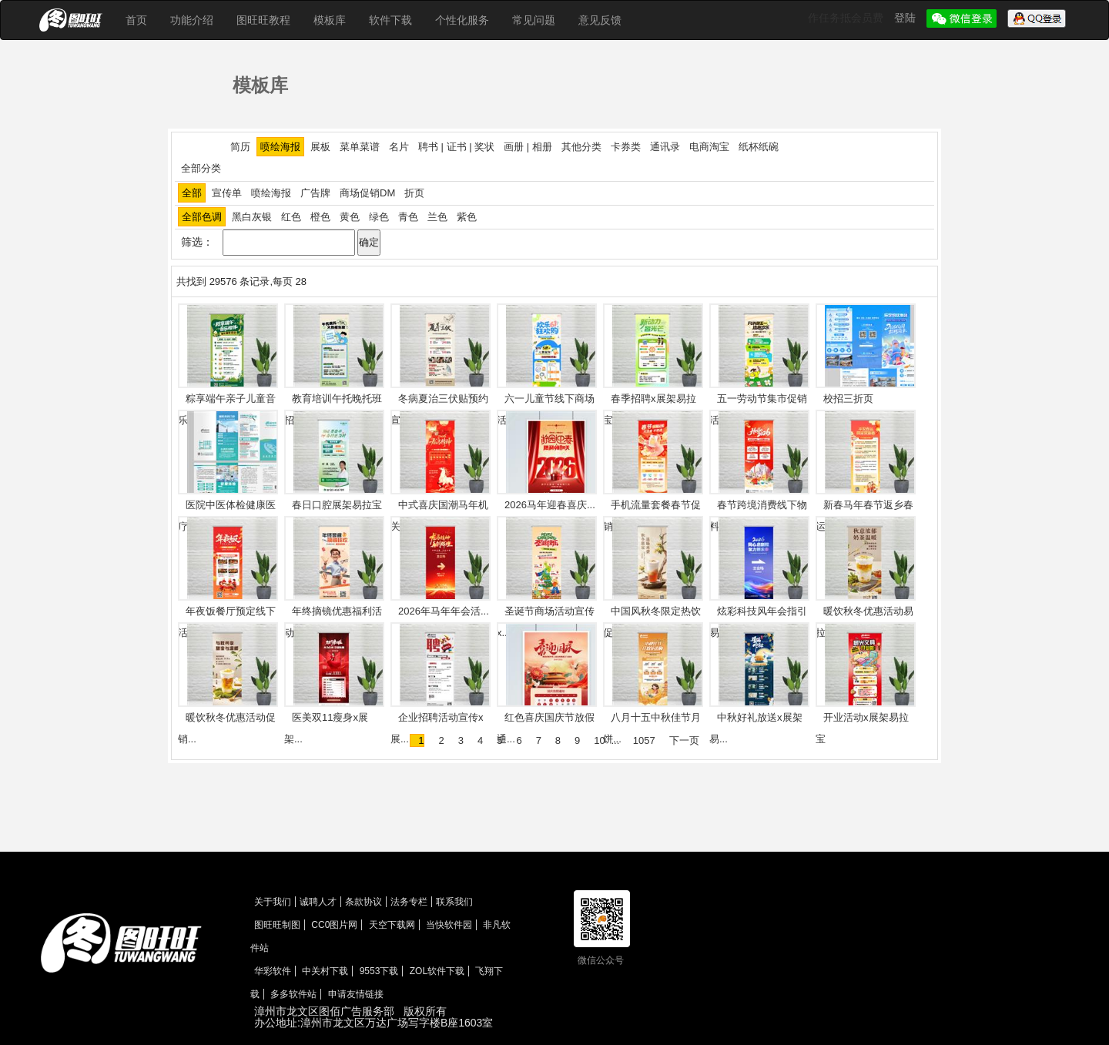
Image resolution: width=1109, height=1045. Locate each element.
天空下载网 (392, 924)
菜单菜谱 (360, 146)
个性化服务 (462, 20)
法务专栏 (408, 901)
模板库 (329, 20)
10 (599, 740)
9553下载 (379, 971)
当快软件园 (449, 924)
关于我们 (272, 901)
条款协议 (363, 901)
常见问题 (533, 20)
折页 (414, 193)
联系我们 (454, 901)
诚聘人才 (318, 901)
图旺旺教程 (263, 20)
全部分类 (201, 168)
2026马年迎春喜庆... (549, 505)
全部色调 (202, 217)
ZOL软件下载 (437, 971)
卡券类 (626, 146)
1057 (644, 740)
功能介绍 (191, 20)
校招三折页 (848, 398)
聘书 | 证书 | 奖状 (456, 146)
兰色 (437, 217)
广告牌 (315, 193)
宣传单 (227, 193)
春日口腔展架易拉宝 (337, 505)
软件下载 (390, 20)
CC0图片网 (334, 924)
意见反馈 (600, 20)
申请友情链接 (356, 994)
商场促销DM (367, 193)
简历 (240, 146)
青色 (408, 217)
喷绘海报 (280, 146)
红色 (291, 217)
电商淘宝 (709, 146)
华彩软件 (272, 971)
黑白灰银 (252, 217)
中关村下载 (325, 971)
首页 (136, 20)
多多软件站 (293, 994)
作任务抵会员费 (847, 18)
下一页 (684, 740)
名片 (399, 146)
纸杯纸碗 (759, 146)
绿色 (379, 217)
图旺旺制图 (277, 924)
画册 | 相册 (528, 146)
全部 (192, 193)
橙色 (320, 217)
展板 (320, 146)
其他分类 (581, 146)
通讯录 (665, 146)
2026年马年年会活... (443, 611)
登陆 (906, 18)
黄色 (350, 217)
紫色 (467, 217)
